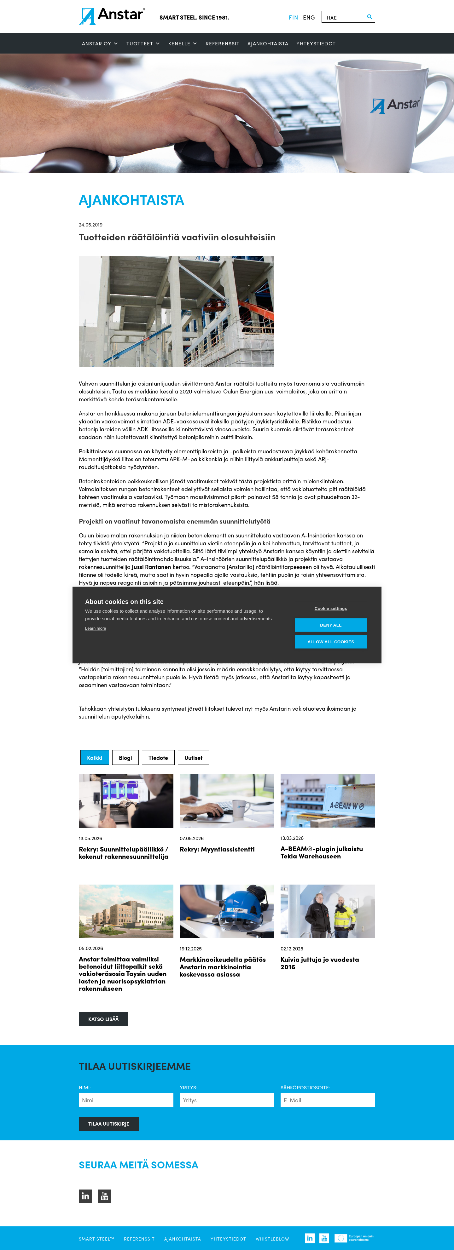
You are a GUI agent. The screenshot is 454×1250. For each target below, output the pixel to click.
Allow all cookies (330, 641)
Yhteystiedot (316, 43)
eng (309, 17)
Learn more (95, 628)
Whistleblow (272, 1239)
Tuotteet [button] (143, 43)
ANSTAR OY (100, 43)
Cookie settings (331, 608)
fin (293, 17)
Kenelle (183, 43)
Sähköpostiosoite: (305, 1087)
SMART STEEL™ (96, 1239)
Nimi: (85, 1087)
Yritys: (188, 1087)
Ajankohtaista (267, 43)
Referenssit (223, 43)
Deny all (330, 625)
